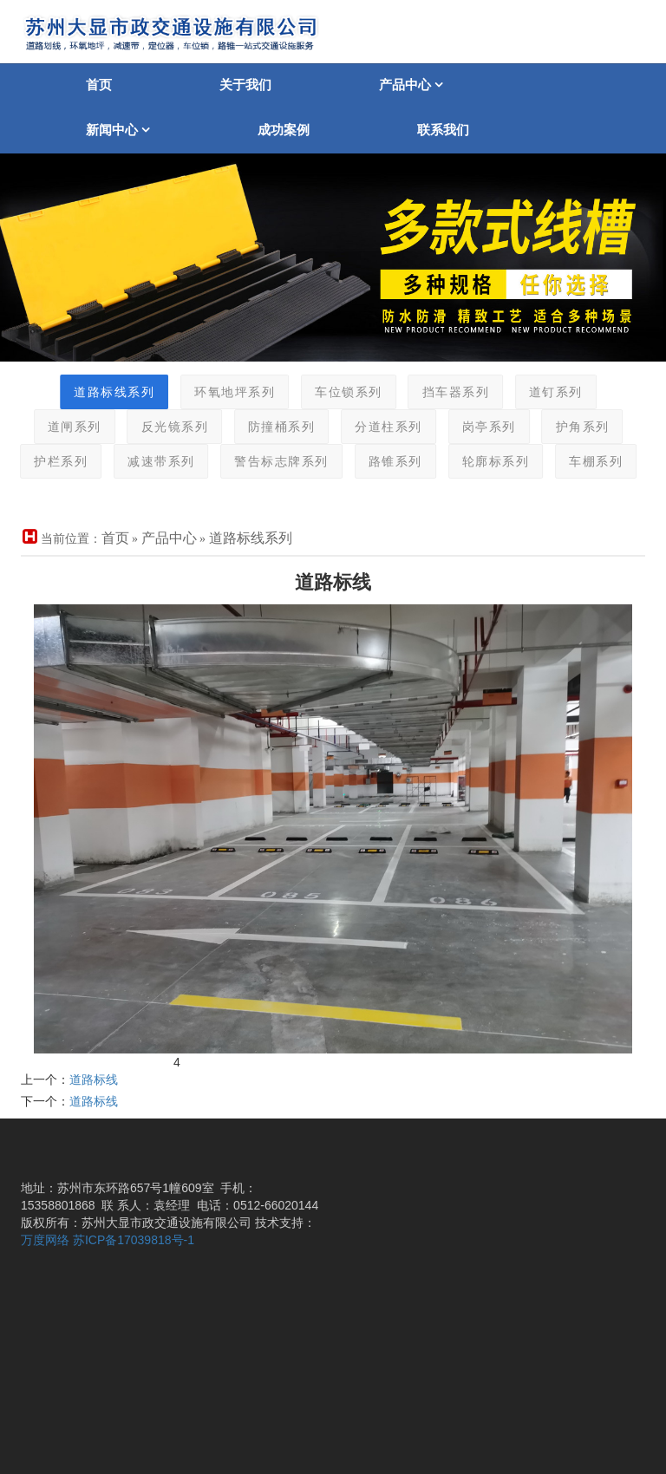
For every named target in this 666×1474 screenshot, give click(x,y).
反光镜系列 (156, 427)
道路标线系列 (96, 392)
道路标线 (93, 1079)
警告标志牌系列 (263, 461)
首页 (99, 84)
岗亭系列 (470, 427)
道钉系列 (537, 392)
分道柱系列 (369, 427)
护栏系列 (42, 461)
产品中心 (411, 84)
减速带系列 (142, 461)
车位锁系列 (329, 392)
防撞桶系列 (263, 427)
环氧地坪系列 (215, 392)
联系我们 (443, 129)
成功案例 (284, 129)
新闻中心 (118, 129)
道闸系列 (55, 427)
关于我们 (245, 84)
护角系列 (564, 427)
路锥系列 (376, 461)
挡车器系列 (436, 392)
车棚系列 (577, 461)
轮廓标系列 (476, 461)
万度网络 (45, 1240)
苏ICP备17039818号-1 (133, 1240)
